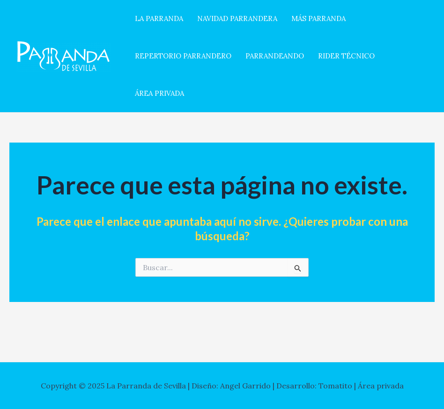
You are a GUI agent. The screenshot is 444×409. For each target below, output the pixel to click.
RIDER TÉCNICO (346, 55)
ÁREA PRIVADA (159, 93)
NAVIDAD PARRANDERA (237, 18)
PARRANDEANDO (274, 55)
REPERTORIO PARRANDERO (183, 55)
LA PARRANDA (159, 18)
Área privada (381, 385)
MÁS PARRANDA (318, 18)
